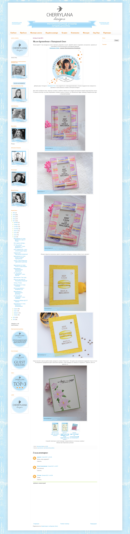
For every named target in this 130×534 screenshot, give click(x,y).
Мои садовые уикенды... (19, 243)
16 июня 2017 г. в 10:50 (47, 475)
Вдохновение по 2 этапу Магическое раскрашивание (19, 305)
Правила (23, 33)
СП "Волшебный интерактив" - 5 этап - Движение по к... (19, 246)
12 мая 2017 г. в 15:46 (47, 457)
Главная (13, 33)
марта (15, 310)
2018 (14, 218)
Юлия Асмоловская (42, 466)
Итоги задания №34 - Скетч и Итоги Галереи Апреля (20, 250)
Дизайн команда (52, 33)
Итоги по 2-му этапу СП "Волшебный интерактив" (20, 280)
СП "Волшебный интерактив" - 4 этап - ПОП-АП (19, 274)
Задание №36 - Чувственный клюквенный (21, 253)
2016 (14, 317)
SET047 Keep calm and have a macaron (55, 434)
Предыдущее (93, 523)
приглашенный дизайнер (49, 447)
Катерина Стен (52, 86)
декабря (16, 222)
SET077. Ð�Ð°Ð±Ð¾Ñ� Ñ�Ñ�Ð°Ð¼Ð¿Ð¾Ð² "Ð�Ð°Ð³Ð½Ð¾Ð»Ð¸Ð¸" (64, 436)
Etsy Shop (96, 33)
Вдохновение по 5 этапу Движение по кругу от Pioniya (19, 240)
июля (15, 232)
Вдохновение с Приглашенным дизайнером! (18, 270)
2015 (14, 319)
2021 (14, 212)
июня (15, 234)
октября (16, 226)
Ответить (39, 461)
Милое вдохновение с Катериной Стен (19, 289)
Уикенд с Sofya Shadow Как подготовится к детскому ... (20, 262)
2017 (14, 220)
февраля (16, 313)
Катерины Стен (54, 48)
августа (16, 230)
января (16, 314)
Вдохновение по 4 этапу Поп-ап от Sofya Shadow (20, 266)
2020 (14, 214)
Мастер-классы (36, 33)
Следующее (36, 523)
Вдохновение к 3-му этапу (20, 277)
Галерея (64, 33)
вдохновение (40, 447)
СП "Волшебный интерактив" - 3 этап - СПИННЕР (19, 297)
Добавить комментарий (39, 483)
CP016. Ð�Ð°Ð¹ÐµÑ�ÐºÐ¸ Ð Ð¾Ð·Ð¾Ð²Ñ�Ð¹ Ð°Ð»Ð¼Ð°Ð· (74, 435)
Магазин (86, 33)
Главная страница (64, 523)
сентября (16, 228)
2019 (14, 216)
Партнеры (107, 33)
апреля (16, 308)
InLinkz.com (65, 439)
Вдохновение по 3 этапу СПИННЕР (19, 285)
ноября (16, 224)
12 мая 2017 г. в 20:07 (53, 466)
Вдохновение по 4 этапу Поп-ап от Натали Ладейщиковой (19, 257)
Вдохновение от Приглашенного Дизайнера (18, 293)
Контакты (75, 33)
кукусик (39, 457)
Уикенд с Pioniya (18, 283)
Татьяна (39, 475)
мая (15, 236)
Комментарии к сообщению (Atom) (49, 526)
